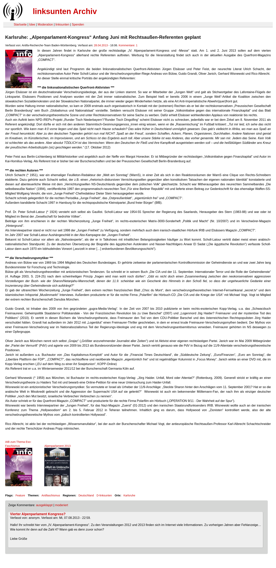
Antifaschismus (50, 495)
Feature (20, 495)
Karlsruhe (129, 495)
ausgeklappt (44, 505)
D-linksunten (104, 495)
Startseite (20, 24)
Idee (32, 24)
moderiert (61, 505)
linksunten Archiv (65, 11)
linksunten (62, 24)
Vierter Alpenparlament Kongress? (38, 514)
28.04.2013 (101, 45)
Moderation (45, 24)
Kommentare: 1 (128, 45)
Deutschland (86, 495)
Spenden (78, 24)
